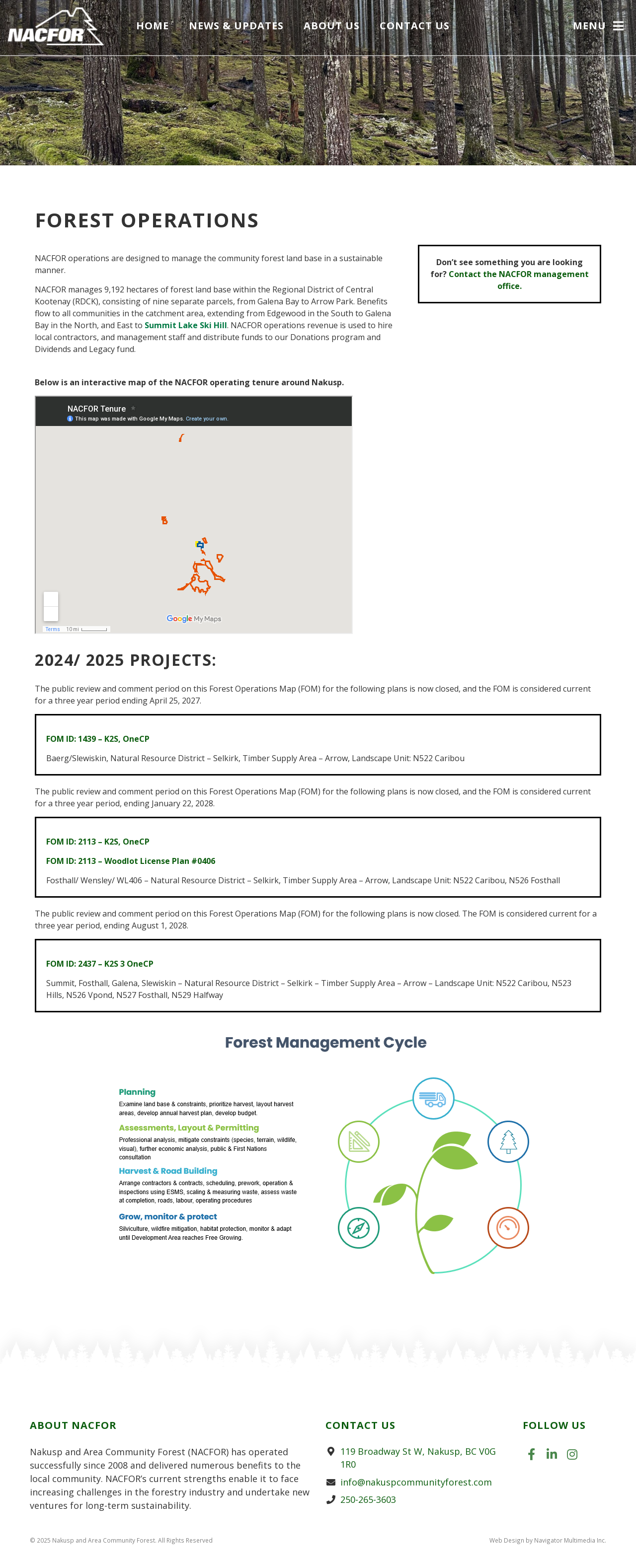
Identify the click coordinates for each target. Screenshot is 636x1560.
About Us (335, 26)
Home (155, 26)
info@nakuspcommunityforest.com (416, 1482)
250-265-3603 (368, 1499)
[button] (599, 28)
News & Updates (239, 26)
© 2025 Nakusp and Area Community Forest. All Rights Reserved (121, 1540)
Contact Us (418, 26)
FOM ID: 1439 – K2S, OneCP (98, 738)
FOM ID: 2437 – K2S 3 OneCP (100, 963)
